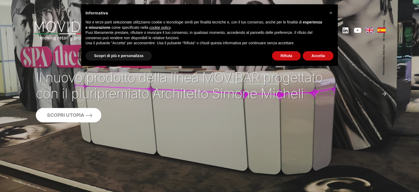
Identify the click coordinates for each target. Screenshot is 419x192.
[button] (331, 13)
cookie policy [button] (159, 27)
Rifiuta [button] (286, 56)
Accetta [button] (318, 56)
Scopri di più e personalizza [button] (118, 56)
